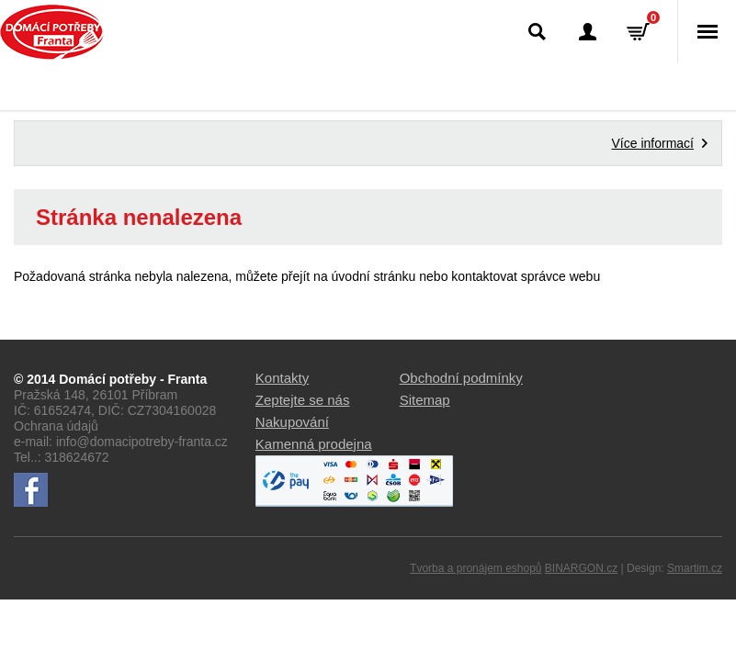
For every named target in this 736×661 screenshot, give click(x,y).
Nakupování (292, 422)
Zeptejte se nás (302, 400)
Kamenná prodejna (313, 444)
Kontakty (282, 378)
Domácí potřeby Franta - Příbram (52, 32)
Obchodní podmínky (461, 378)
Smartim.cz (694, 568)
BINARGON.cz (581, 568)
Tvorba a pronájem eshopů (475, 568)
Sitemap (425, 400)
